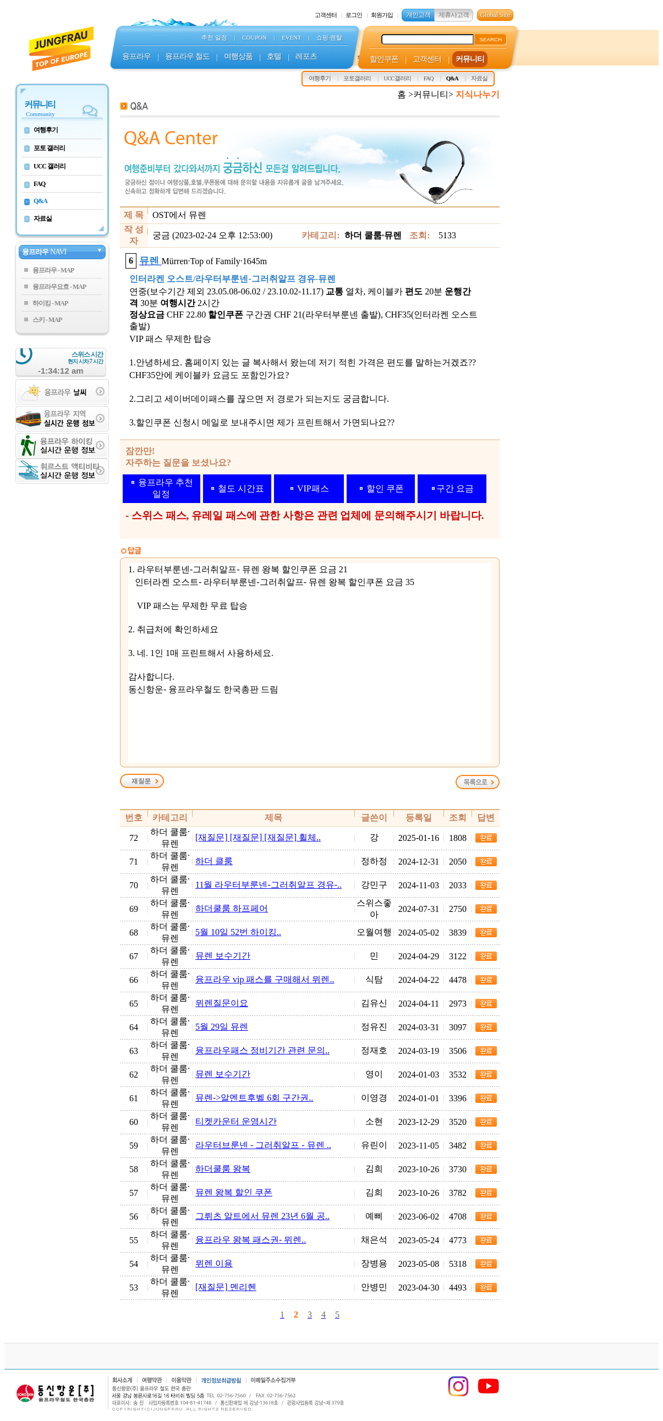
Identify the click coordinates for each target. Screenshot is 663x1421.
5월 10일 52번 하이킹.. (238, 932)
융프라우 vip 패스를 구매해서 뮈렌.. (264, 979)
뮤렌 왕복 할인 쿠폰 (233, 1192)
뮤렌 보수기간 (222, 955)
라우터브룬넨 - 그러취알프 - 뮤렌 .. (263, 1145)
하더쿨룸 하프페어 (231, 908)
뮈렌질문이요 (221, 1003)
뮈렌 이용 (214, 1263)
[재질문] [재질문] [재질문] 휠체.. (258, 837)
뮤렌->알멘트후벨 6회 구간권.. (254, 1097)
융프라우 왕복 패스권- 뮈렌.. (250, 1239)
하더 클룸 (214, 861)
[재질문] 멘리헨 (225, 1287)
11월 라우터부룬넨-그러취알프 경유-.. (268, 884)
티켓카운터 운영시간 (236, 1121)
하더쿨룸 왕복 (222, 1168)
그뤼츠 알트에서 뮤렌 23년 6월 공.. (262, 1216)
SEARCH (490, 39)
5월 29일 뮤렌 (221, 1026)
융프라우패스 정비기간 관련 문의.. (262, 1050)
